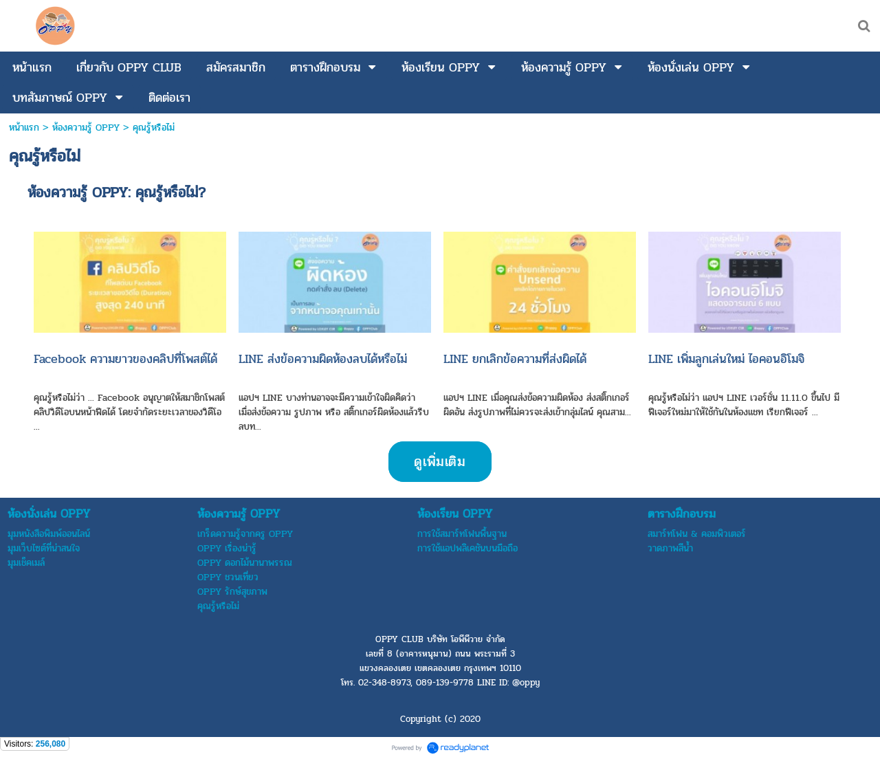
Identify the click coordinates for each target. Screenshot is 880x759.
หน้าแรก (24, 127)
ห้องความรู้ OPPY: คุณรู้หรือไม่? (117, 193)
